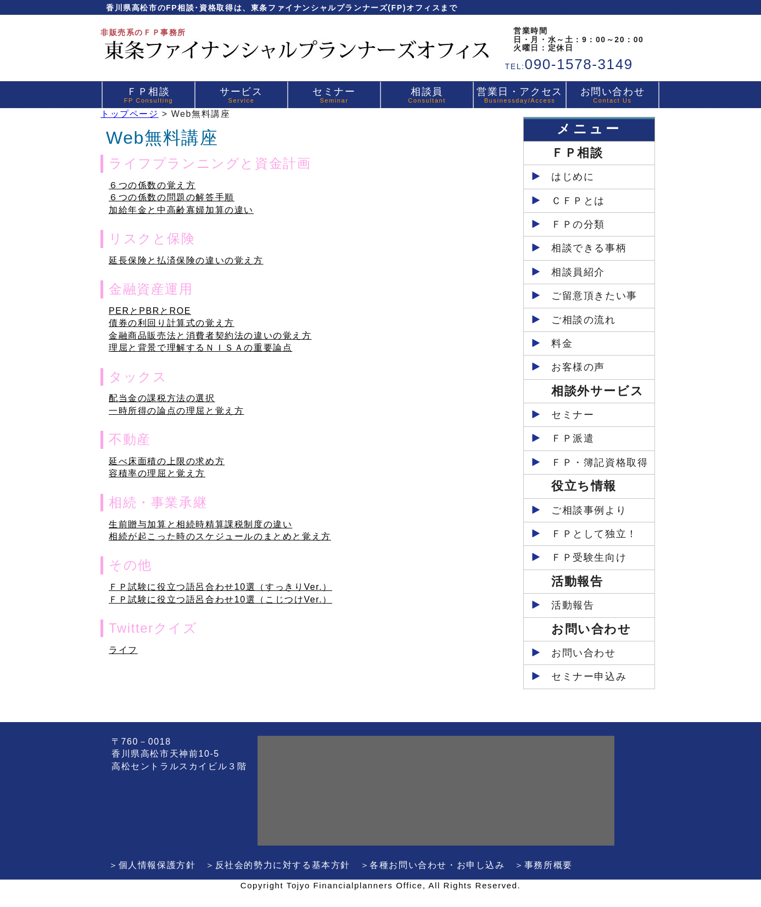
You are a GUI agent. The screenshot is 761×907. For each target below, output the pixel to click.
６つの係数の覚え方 (152, 185)
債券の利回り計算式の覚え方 (171, 323)
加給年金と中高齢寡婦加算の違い (181, 210)
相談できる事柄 (588, 248)
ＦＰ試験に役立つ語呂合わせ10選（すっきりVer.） (220, 586)
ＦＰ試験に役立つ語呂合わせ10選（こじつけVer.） (220, 599)
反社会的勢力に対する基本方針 (282, 865)
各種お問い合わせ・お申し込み (437, 865)
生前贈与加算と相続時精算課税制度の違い (200, 524)
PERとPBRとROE (150, 311)
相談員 (427, 95)
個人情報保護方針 (157, 865)
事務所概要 (548, 865)
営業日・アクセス (520, 95)
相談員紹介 (578, 272)
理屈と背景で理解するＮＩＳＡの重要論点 (200, 347)
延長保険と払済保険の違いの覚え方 (186, 260)
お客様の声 (578, 367)
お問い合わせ (612, 95)
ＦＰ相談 (149, 95)
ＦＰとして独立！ (594, 533)
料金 (562, 343)
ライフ (123, 650)
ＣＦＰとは (578, 200)
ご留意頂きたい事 (594, 295)
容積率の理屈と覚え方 (157, 473)
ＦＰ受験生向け (588, 557)
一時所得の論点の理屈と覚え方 (176, 410)
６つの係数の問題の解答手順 (171, 197)
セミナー (333, 95)
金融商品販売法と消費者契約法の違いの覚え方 (210, 335)
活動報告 (572, 605)
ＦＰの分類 (578, 224)
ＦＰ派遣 (572, 438)
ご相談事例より (588, 510)
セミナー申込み (588, 676)
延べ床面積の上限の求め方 (167, 461)
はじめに (572, 176)
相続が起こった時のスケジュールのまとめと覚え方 (220, 536)
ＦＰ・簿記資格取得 (599, 462)
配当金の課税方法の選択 (162, 398)
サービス (241, 95)
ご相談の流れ (583, 319)
